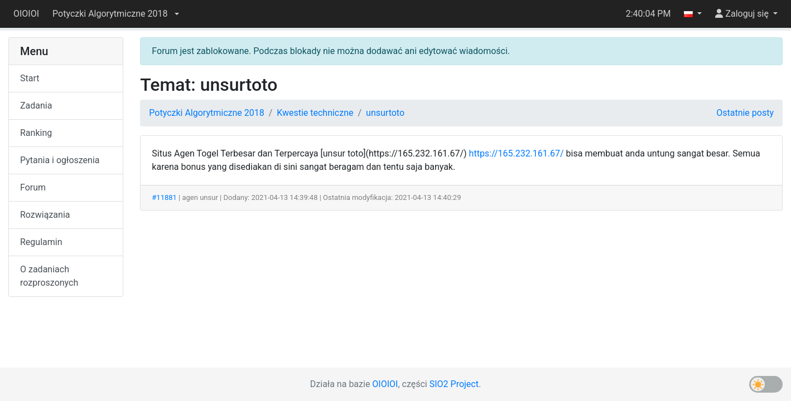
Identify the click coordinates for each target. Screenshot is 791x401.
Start (29, 78)
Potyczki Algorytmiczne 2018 (206, 112)
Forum (33, 187)
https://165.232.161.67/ (516, 153)
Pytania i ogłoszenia (60, 160)
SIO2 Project (454, 384)
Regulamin (41, 242)
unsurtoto (385, 112)
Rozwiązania (45, 214)
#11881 (164, 197)
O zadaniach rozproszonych (49, 276)
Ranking (36, 133)
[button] (115, 14)
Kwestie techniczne (315, 112)
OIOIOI (26, 13)
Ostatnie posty (745, 112)
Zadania (36, 105)
